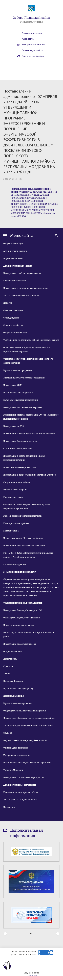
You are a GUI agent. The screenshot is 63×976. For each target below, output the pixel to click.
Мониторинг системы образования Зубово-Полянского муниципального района (31, 417)
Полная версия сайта (32, 50)
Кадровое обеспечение (14, 281)
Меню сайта (27, 39)
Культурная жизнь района (16, 523)
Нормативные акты (13, 258)
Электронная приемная (33, 44)
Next (58, 934)
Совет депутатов (11, 318)
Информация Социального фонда (20, 441)
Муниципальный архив (15, 490)
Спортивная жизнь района (16, 482)
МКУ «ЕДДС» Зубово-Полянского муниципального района (28, 634)
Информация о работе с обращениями (22, 273)
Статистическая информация (17, 448)
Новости (7, 303)
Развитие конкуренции (15, 564)
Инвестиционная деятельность (18, 625)
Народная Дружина (13, 681)
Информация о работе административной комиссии (29, 434)
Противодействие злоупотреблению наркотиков (27, 762)
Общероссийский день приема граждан (23, 603)
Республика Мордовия (31, 22)
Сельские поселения (32, 33)
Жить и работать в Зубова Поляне (19, 800)
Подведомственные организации (19, 467)
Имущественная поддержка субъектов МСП (25, 740)
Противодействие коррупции (18, 392)
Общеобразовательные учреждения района (24, 711)
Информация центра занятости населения (24, 545)
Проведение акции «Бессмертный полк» (23, 538)
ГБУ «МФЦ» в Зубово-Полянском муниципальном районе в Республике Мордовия (28, 555)
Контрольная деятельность (16, 755)
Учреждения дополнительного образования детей (28, 725)
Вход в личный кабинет (33, 56)
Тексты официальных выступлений (21, 295)
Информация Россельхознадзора (19, 644)
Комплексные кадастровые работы (20, 792)
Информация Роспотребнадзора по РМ (22, 610)
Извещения (9, 807)
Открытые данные (12, 651)
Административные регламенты (19, 785)
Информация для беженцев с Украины (22, 407)
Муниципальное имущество (17, 703)
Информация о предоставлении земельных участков (29, 475)
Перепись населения (13, 696)
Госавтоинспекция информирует (19, 572)
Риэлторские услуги (13, 497)
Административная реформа (17, 266)
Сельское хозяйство (13, 325)
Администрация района (15, 251)
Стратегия (8, 666)
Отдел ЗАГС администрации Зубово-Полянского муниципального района (27, 349)
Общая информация (13, 243)
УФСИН (6, 674)
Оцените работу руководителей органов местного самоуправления (28, 361)
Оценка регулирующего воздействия (21, 618)
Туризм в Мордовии (13, 770)
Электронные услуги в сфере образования (24, 378)
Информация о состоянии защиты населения (26, 288)
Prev (5, 934)
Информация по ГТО (13, 426)
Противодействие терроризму (18, 688)
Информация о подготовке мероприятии (23, 777)
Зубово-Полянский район (31, 18)
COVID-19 (7, 733)
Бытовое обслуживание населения (20, 400)
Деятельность (10, 659)
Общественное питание (15, 332)
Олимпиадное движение (15, 748)
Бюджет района (10, 531)
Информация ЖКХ (12, 385)
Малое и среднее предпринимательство (23, 516)
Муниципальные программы (17, 370)
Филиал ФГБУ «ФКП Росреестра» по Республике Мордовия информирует (26, 506)
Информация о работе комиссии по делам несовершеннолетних (24, 458)
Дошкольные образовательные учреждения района (28, 718)
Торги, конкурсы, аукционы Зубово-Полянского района (31, 340)
